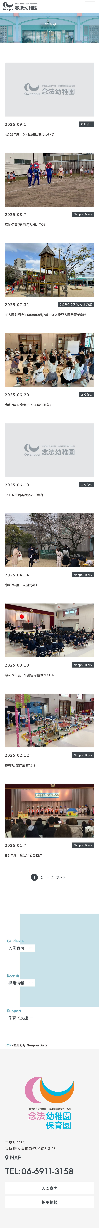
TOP (8, 1045)
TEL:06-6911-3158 (39, 1171)
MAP (15, 1157)
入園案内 (49, 1188)
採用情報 (49, 1202)
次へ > (60, 877)
